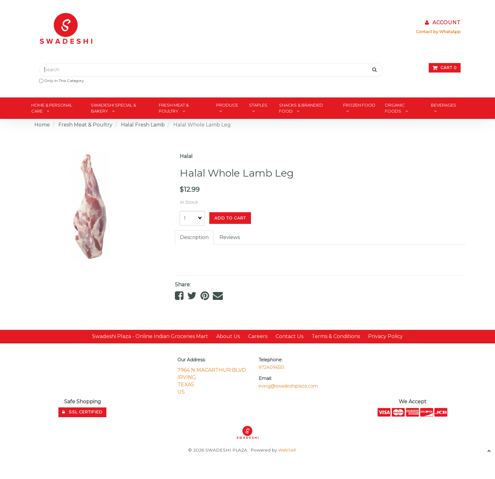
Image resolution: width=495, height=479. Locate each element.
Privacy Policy (385, 336)
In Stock (189, 202)
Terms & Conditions (336, 336)
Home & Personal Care (51, 108)
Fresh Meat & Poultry (174, 108)
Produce (227, 105)
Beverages (443, 105)
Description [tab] (194, 237)
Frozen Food (359, 105)
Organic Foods (395, 108)
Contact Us (289, 336)
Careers (257, 336)
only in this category (61, 80)
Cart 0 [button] (444, 67)
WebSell (287, 450)
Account (443, 23)
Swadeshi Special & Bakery (113, 108)
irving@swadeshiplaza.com (288, 386)
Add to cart (230, 218)
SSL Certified (82, 412)
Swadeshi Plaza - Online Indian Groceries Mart (150, 336)
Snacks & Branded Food (301, 108)
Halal (186, 156)
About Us (228, 336)
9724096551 (271, 367)
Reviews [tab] (229, 237)
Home (42, 125)
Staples (258, 105)
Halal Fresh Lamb (143, 125)
